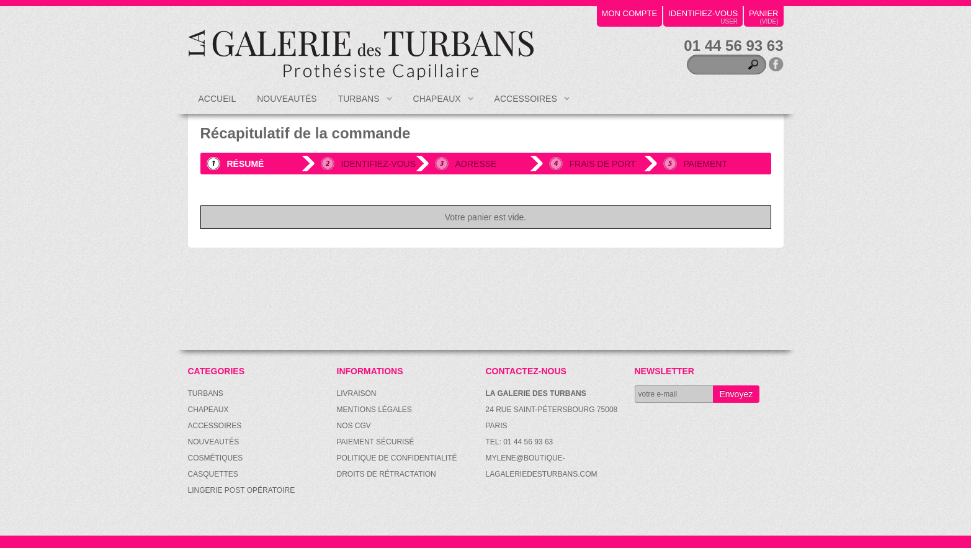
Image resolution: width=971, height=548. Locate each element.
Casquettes (213, 474)
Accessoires (527, 104)
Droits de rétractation (386, 474)
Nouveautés (286, 99)
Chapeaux (438, 104)
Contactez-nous (526, 371)
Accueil (217, 99)
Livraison (357, 393)
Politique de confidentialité (397, 458)
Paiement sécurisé (375, 442)
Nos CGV (354, 425)
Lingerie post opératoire (241, 490)
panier (763, 13)
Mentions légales (374, 409)
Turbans (360, 104)
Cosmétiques (215, 458)
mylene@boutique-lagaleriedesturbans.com (541, 466)
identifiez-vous (703, 13)
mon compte (630, 13)
